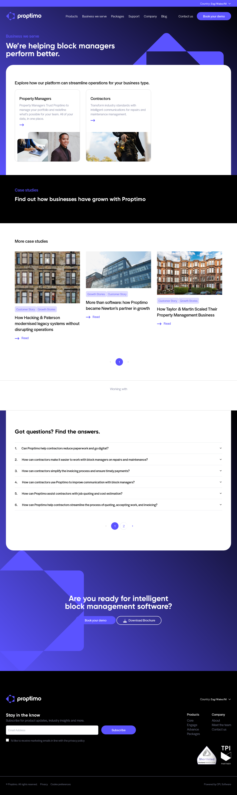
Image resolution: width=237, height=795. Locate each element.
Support (133, 16)
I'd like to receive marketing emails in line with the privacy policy (45, 740)
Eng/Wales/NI (221, 3)
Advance (193, 729)
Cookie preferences (61, 784)
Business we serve (94, 16)
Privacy (44, 784)
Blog (164, 16)
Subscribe (119, 730)
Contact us (185, 16)
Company (150, 16)
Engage (192, 725)
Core (190, 720)
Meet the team (221, 725)
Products (72, 16)
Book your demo (214, 16)
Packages (117, 16)
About (216, 720)
